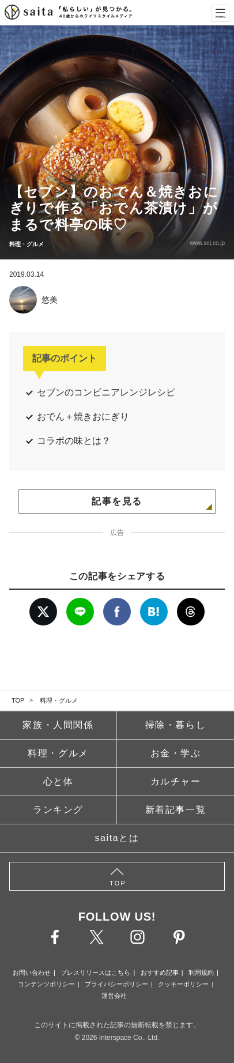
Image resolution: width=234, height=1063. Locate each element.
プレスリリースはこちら (95, 972)
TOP (18, 700)
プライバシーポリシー (116, 984)
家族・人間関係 (57, 725)
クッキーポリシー (183, 984)
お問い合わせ (32, 972)
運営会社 (114, 995)
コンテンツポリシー (46, 984)
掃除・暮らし (175, 725)
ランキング (58, 810)
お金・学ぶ (175, 753)
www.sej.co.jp (207, 243)
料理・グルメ (59, 700)
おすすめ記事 (160, 972)
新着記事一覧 (175, 810)
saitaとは (117, 838)
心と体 (58, 781)
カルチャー (175, 781)
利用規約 (201, 972)
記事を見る (117, 501)
